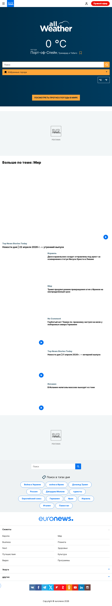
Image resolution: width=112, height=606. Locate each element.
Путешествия (9, 554)
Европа (5, 536)
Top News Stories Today (14, 243)
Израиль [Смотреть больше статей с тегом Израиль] (86, 498)
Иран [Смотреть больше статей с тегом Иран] (70, 498)
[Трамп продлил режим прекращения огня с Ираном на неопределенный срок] (79, 301)
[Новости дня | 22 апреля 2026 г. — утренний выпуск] (56, 247)
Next (4, 548)
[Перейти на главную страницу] (10, 3)
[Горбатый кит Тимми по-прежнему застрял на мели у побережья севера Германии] (79, 333)
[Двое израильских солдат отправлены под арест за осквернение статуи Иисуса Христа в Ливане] (79, 268)
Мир (50, 286)
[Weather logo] (56, 27)
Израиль (52, 253)
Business (6, 542)
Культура (62, 554)
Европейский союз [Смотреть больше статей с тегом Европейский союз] (31, 498)
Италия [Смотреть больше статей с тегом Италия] (47, 505)
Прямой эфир (100, 3)
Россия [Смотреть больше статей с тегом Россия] (33, 491)
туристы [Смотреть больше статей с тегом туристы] (77, 491)
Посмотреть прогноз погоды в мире (56, 97)
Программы (64, 560)
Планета (62, 542)
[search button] (107, 65)
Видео (5, 560)
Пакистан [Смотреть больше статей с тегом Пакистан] (64, 505)
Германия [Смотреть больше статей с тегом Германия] (55, 498)
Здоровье (63, 548)
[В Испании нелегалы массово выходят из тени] (79, 399)
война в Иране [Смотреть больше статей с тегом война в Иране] (56, 484)
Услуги (5, 569)
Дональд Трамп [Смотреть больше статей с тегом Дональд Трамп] (80, 484)
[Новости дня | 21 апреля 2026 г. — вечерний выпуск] (79, 366)
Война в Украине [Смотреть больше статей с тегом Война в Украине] (32, 484)
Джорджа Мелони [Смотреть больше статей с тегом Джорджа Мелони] (55, 491)
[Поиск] (56, 65)
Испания (52, 384)
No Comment (54, 318)
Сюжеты (6, 529)
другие (5, 577)
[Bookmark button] (80, 52)
